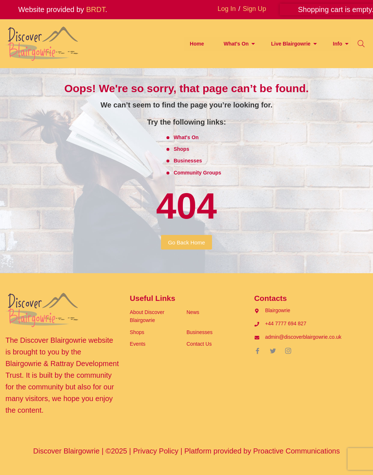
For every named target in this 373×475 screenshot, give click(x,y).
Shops (181, 149)
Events (137, 344)
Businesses (188, 161)
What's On (236, 44)
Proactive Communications (296, 451)
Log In (226, 8)
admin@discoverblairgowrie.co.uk (303, 337)
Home (197, 44)
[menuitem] (197, 44)
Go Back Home (186, 242)
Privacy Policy (155, 451)
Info (337, 44)
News (192, 312)
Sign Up (254, 8)
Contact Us (199, 344)
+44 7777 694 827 (285, 323)
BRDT (95, 9)
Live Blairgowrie (290, 44)
